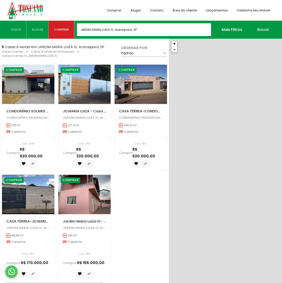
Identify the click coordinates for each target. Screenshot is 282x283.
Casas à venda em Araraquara (52, 51)
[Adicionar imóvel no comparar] (33, 163)
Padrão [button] (127, 53)
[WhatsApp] (11, 271)
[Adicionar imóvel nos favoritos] (23, 163)
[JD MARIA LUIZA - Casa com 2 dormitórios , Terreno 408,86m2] (84, 84)
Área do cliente (185, 10)
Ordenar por (134, 48)
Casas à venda (12, 51)
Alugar (135, 10)
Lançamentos (217, 10)
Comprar (114, 10)
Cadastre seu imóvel (253, 10)
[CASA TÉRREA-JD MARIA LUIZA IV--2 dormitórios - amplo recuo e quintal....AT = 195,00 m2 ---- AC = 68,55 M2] (28, 194)
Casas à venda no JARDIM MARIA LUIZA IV (29, 56)
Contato (157, 10)
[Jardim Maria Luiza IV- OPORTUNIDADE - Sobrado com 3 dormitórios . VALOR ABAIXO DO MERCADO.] (84, 194)
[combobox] (144, 29)
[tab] (15, 30)
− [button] (174, 49)
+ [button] (174, 43)
